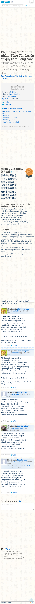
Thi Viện (5, 2)
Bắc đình (6, 116)
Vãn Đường (12, 96)
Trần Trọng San (23, 351)
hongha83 (12, 126)
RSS (32, 602)
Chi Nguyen (8, 549)
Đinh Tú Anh (22, 460)
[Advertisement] (17, 28)
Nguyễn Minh (23, 426)
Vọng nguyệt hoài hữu (11, 118)
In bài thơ (8, 104)
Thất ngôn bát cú (15, 94)
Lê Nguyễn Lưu (23, 309)
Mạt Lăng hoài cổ (9, 120)
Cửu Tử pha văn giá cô (11, 122)
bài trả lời (6, 98)
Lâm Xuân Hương (17, 428)
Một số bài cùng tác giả (12, 108)
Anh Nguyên (22, 392)
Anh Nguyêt (16, 394)
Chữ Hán (13, 92)
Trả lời (7, 102)
